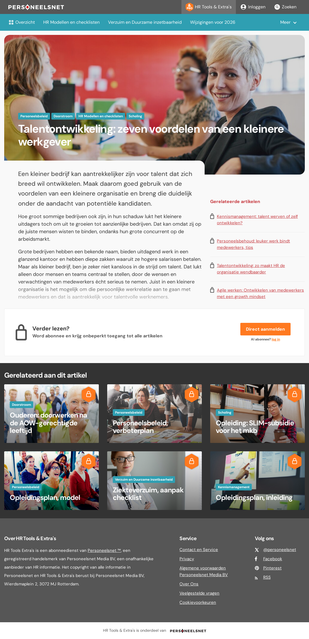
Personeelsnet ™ (104, 550)
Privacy (186, 559)
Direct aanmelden (265, 329)
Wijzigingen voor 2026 (212, 22)
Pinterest (272, 568)
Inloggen (252, 7)
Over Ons (188, 584)
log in (276, 339)
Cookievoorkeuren (197, 602)
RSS (267, 577)
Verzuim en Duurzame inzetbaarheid (145, 22)
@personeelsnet (279, 549)
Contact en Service (198, 549)
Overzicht (21, 22)
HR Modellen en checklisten (71, 22)
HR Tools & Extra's (209, 7)
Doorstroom (63, 116)
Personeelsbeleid (34, 116)
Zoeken (285, 7)
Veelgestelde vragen (199, 593)
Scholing (135, 116)
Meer (285, 22)
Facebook (272, 559)
